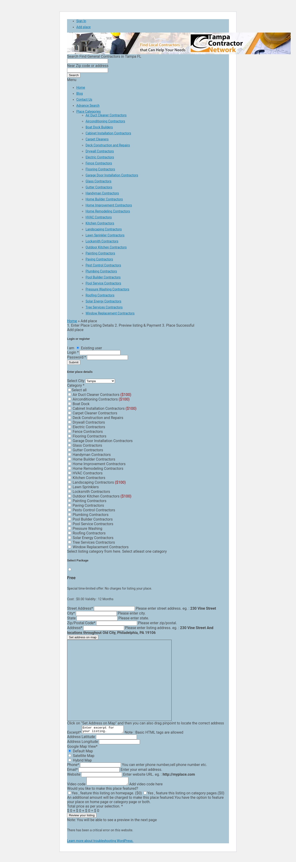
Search (74, 75)
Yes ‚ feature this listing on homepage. (105, 796)
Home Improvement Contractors (109, 205)
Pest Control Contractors (103, 265)
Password (77, 357)
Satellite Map (81, 757)
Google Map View (82, 748)
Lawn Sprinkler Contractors (105, 235)
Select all (77, 390)
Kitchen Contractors (100, 223)
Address (74, 628)
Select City (76, 381)
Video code (76, 787)
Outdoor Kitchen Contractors (106, 247)
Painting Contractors (100, 253)
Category (75, 385)
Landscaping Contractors (104, 229)
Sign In (81, 21)
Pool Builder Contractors (103, 277)
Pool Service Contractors (103, 283)
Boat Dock (78, 404)
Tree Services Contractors (104, 307)
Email (72, 771)
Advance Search (87, 105)
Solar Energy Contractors (103, 301)
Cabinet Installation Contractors (108, 133)
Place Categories (88, 111)
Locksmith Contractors (102, 241)
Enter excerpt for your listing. (105, 730)
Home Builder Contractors (104, 199)
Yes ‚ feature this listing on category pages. (184, 796)
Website (73, 776)
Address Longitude (82, 743)
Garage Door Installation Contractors (112, 175)
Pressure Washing (85, 528)
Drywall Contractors (100, 151)
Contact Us (84, 99)
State (71, 618)
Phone (73, 766)
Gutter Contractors (99, 187)
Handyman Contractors (102, 193)
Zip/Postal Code (81, 623)
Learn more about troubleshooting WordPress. (100, 843)
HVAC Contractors (99, 217)
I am (71, 348)
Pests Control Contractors (91, 510)
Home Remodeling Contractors (108, 211)
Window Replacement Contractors (110, 313)
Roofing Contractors (100, 295)
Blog (79, 93)
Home (80, 87)
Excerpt (74, 734)
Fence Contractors (99, 163)
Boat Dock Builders (99, 127)
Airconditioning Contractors (105, 121)
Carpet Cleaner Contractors (92, 413)
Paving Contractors (99, 259)
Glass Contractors (98, 181)
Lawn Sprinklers (83, 487)
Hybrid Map (80, 762)
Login (73, 352)
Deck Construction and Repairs (108, 145)
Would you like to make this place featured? (102, 791)
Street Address (80, 608)
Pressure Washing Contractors (107, 289)
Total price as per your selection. (95, 809)
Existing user (89, 348)
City (71, 613)
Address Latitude (81, 738)
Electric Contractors (100, 157)
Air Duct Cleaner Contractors (106, 115)
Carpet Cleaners (97, 139)
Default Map (80, 752)
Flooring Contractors (100, 169)
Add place (83, 27)
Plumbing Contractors (101, 271)
